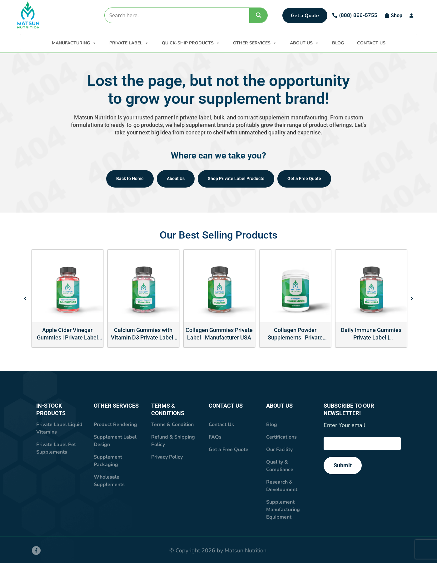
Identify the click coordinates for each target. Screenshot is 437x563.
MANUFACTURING (74, 42)
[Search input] (176, 15)
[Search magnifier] (258, 15)
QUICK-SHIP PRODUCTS (191, 42)
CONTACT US (371, 43)
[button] (25, 299)
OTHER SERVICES (255, 42)
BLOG (338, 43)
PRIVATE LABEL (129, 42)
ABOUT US (304, 42)
